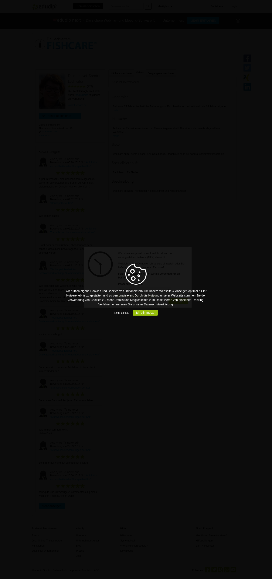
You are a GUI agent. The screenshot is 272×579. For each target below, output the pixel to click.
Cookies (96, 300)
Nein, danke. (121, 312)
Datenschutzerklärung (158, 304)
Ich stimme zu (145, 312)
